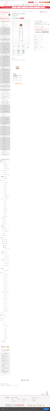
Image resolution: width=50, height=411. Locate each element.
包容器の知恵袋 (35, 4)
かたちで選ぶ (4, 136)
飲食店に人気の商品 (5, 103)
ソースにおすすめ (6, 72)
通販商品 (3, 98)
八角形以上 (5, 149)
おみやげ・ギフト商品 (5, 94)
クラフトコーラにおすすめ (6, 46)
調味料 (3, 67)
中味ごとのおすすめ (5, 24)
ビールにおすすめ (6, 56)
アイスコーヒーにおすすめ (6, 52)
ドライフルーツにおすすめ (6, 31)
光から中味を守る (5, 154)
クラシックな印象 (6, 119)
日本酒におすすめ (6, 58)
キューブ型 (5, 145)
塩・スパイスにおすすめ (6, 74)
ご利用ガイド (42, 4)
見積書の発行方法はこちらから (5, 372)
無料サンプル (28, 4)
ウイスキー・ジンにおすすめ (6, 65)
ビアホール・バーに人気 (6, 109)
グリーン (4, 130)
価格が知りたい (4, 366)
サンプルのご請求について (5, 362)
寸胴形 (4, 138)
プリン (4, 86)
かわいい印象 (5, 121)
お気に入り (41, 2)
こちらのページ (5, 357)
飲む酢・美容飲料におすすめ (6, 49)
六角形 (4, 147)
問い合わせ (47, 4)
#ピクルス (31, 7)
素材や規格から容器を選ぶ (5, 159)
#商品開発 (42, 7)
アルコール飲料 (4, 54)
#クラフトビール (36, 7)
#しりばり (18, 7)
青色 (4, 132)
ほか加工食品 (4, 37)
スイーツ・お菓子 (5, 84)
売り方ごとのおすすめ (5, 91)
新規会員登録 (31, 2)
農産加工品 (4, 26)
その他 (23, 401)
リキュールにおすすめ (6, 62)
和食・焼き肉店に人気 (6, 112)
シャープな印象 (5, 117)
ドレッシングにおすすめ (6, 79)
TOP (11, 4)
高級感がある (5, 123)
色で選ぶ (3, 125)
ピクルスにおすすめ (6, 33)
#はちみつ (14, 7)
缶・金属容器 (13, 401)
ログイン (36, 2)
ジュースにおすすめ (6, 44)
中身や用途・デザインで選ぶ (5, 21)
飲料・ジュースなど (5, 41)
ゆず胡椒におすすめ (6, 82)
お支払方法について (4, 358)
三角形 (4, 143)
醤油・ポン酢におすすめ (6, 70)
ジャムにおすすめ (6, 28)
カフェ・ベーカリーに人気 (6, 106)
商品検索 (23, 4)
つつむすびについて (17, 4)
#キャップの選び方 (25, 7)
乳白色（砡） (5, 134)
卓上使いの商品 (4, 96)
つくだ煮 (4, 39)
